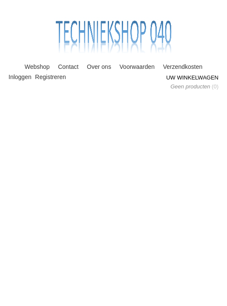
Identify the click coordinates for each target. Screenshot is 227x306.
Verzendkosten (183, 66)
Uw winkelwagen (192, 77)
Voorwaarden (137, 66)
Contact (68, 66)
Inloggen (20, 77)
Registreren (50, 77)
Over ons (99, 66)
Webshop (37, 66)
